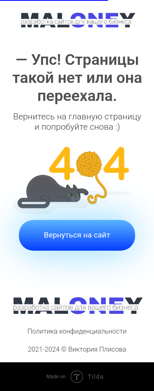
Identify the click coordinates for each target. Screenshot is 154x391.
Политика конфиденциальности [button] (77, 331)
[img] (77, 19)
